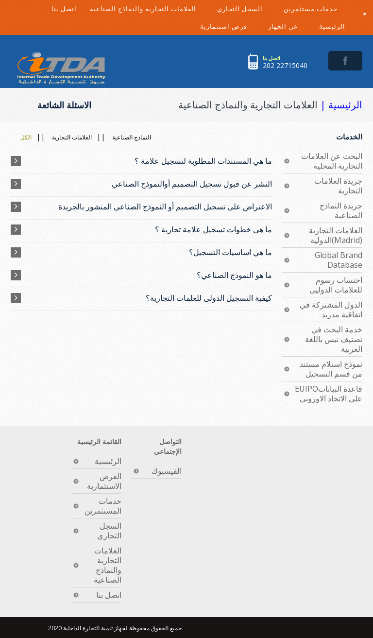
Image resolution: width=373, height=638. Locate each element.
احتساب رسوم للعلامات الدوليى (335, 285)
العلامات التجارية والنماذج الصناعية (150, 10)
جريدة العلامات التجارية (338, 185)
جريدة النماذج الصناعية (341, 210)
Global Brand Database (338, 260)
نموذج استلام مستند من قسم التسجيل (331, 369)
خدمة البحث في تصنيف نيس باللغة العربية (333, 339)
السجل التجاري (247, 10)
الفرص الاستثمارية (104, 481)
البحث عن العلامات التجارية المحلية (331, 161)
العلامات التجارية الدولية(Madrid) (335, 235)
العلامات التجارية (72, 137)
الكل (26, 137)
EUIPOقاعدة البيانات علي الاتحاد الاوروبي (328, 393)
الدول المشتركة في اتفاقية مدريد (331, 309)
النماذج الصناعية (131, 137)
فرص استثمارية (231, 24)
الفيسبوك (167, 471)
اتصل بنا (64, 8)
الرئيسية (332, 26)
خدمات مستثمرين (318, 10)
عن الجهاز (290, 24)
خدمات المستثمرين (103, 506)
